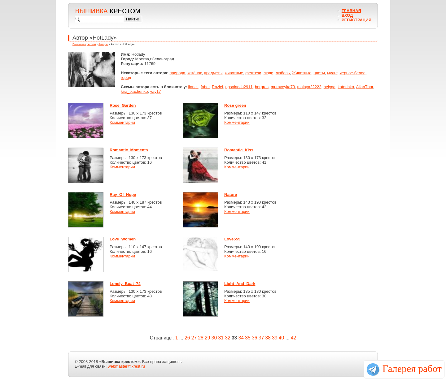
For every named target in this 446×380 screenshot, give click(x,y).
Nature (230, 194)
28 (200, 337)
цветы (319, 73)
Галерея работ (412, 368)
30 (214, 337)
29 (207, 337)
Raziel (217, 86)
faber (205, 86)
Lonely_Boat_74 (125, 283)
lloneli (193, 86)
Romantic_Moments (129, 150)
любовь (283, 73)
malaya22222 (309, 86)
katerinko (346, 86)
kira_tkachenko (134, 91)
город (126, 77)
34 (241, 337)
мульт (332, 73)
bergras (262, 86)
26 (187, 337)
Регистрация (356, 20)
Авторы (103, 44)
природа (178, 73)
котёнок (194, 73)
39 (274, 337)
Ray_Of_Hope (123, 194)
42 (293, 337)
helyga (329, 86)
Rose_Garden (123, 105)
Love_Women (123, 239)
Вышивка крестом (84, 44)
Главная (351, 10)
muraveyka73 (283, 86)
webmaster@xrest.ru (126, 366)
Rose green (235, 105)
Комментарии (122, 122)
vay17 (155, 91)
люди (268, 73)
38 (267, 337)
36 (254, 337)
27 (194, 337)
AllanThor (364, 86)
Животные (302, 73)
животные (234, 73)
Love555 (232, 239)
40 (281, 337)
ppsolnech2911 (238, 86)
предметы (213, 73)
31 (221, 337)
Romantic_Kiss (238, 150)
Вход (347, 15)
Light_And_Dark (239, 283)
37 (261, 337)
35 (247, 337)
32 (227, 337)
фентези (253, 73)
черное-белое (353, 73)
